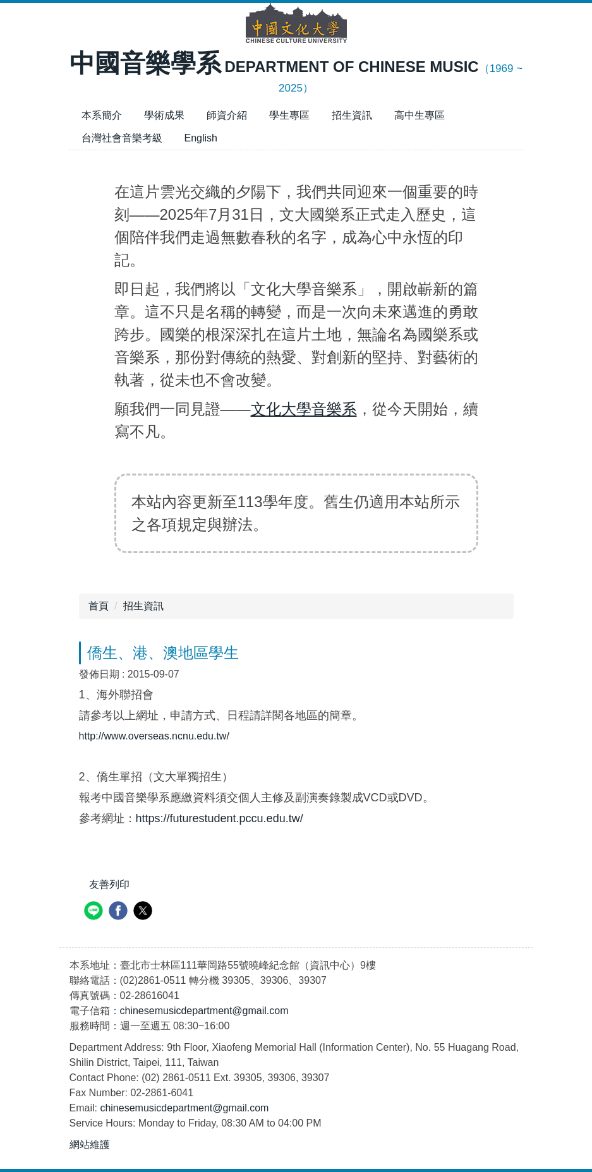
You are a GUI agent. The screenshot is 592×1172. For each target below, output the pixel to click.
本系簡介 (102, 115)
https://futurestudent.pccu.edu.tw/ (219, 818)
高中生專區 (419, 115)
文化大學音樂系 (304, 408)
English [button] (200, 138)
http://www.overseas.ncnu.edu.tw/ (154, 736)
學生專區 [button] (289, 115)
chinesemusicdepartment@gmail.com (204, 1010)
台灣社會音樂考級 (122, 138)
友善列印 (109, 884)
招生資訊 (352, 115)
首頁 (98, 606)
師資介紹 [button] (227, 115)
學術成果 (164, 115)
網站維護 (89, 1144)
